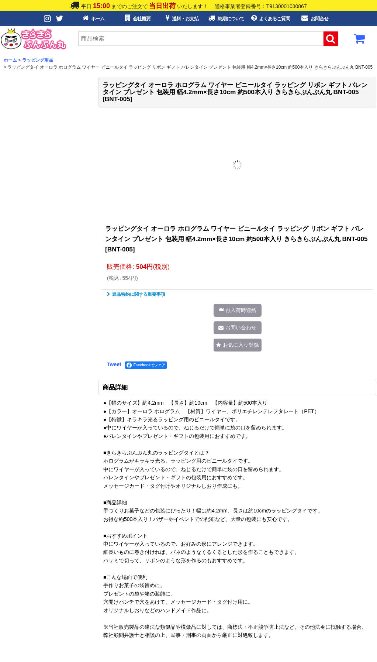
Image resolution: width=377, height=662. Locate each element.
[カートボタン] (360, 41)
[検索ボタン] (331, 38)
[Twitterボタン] (60, 18)
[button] (238, 310)
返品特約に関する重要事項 (136, 294)
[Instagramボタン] (48, 18)
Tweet (114, 364)
